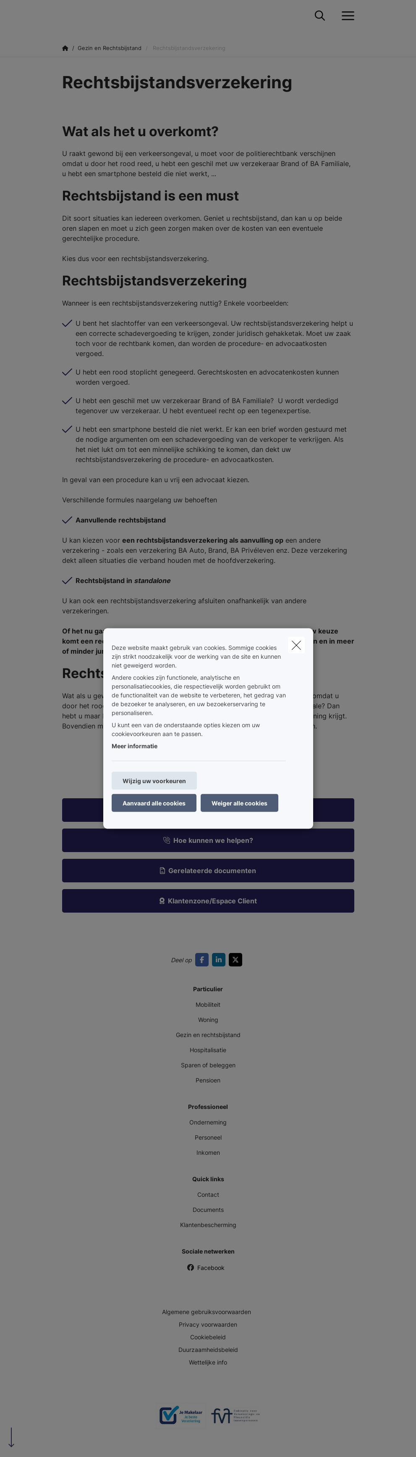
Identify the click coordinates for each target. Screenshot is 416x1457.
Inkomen (208, 1152)
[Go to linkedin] (220, 959)
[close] (296, 645)
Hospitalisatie (208, 1049)
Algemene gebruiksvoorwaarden (206, 1311)
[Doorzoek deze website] (319, 16)
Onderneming (208, 1122)
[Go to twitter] (237, 959)
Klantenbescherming (208, 1224)
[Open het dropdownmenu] (346, 16)
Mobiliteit (208, 1004)
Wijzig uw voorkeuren (154, 780)
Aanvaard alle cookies (154, 803)
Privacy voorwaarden (208, 1324)
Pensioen (208, 1080)
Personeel (208, 1137)
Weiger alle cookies (239, 803)
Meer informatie (134, 746)
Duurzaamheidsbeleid (208, 1349)
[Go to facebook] (203, 959)
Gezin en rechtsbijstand (208, 1034)
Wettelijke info (208, 1362)
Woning (208, 1019)
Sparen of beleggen (208, 1065)
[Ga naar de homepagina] (67, 16)
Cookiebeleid (208, 1337)
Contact (208, 1194)
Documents (208, 1209)
